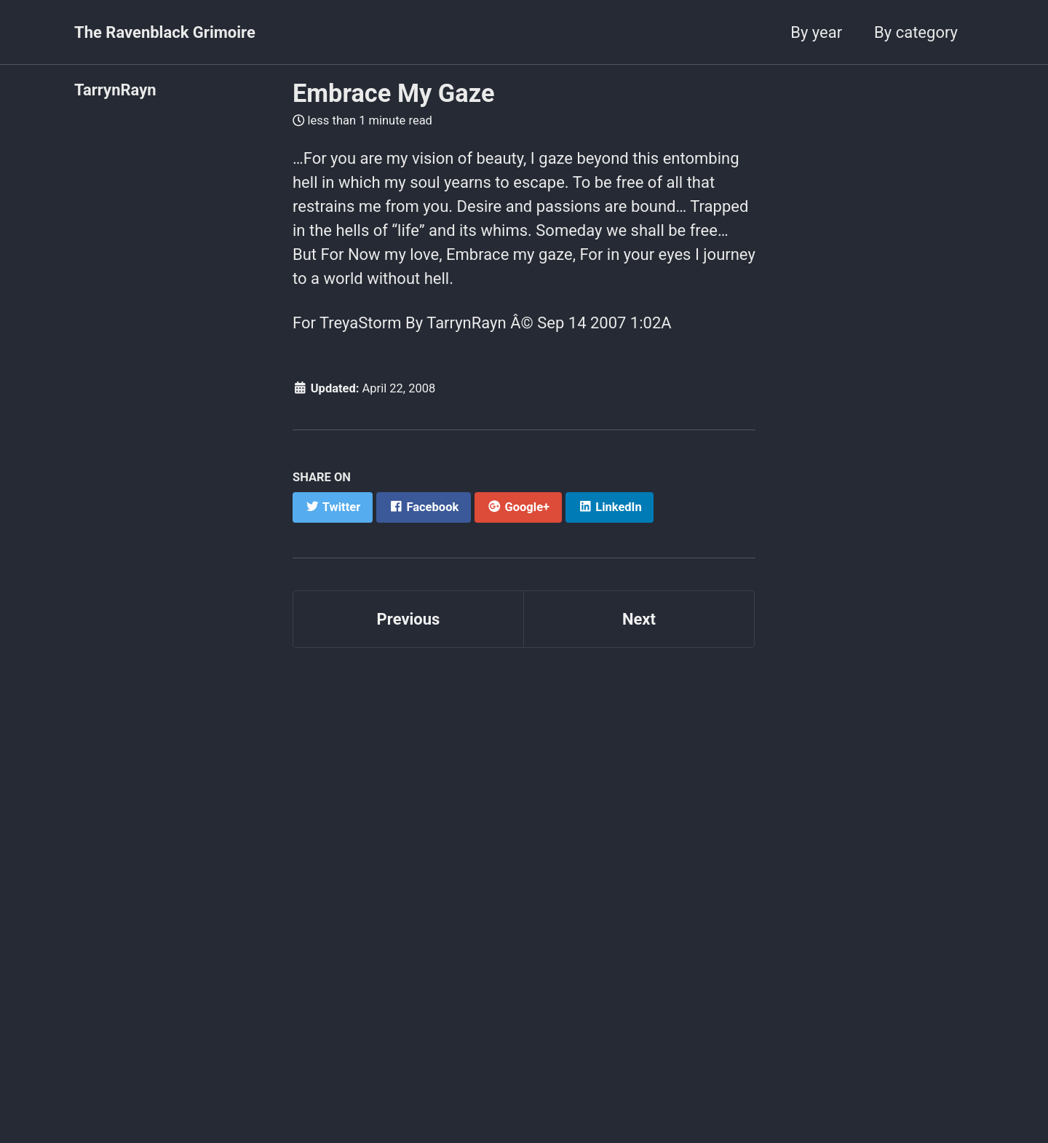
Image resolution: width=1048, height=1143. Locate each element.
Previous (408, 619)
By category (916, 32)
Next (639, 619)
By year (816, 32)
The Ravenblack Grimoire (164, 32)
